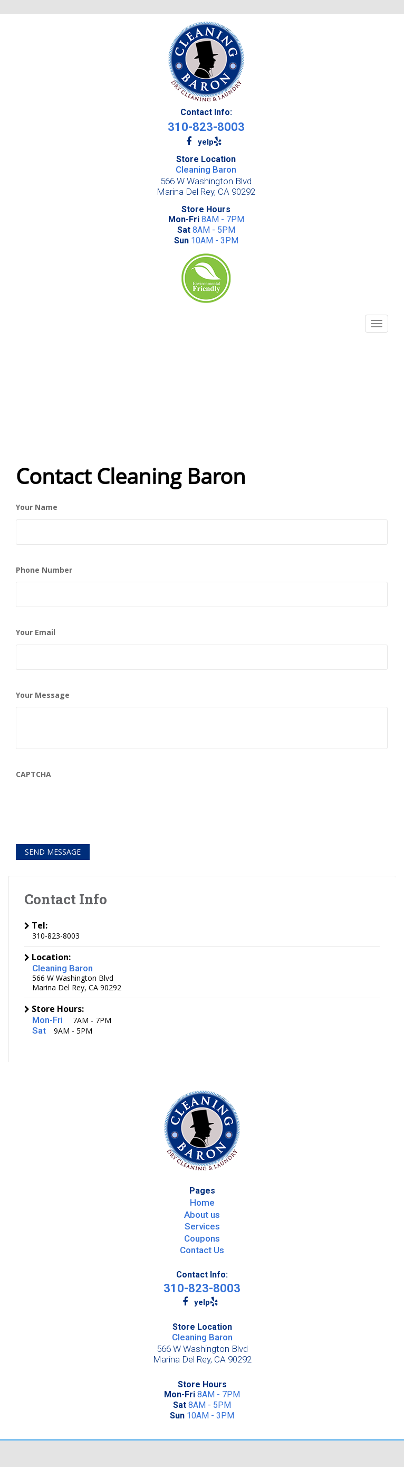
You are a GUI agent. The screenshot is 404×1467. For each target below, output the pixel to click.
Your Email (35, 632)
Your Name (36, 507)
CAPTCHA (33, 774)
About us (202, 1214)
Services (202, 1226)
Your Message (43, 695)
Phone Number (44, 570)
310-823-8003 (206, 127)
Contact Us (202, 1250)
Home (202, 1202)
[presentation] (96, 806)
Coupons (202, 1238)
